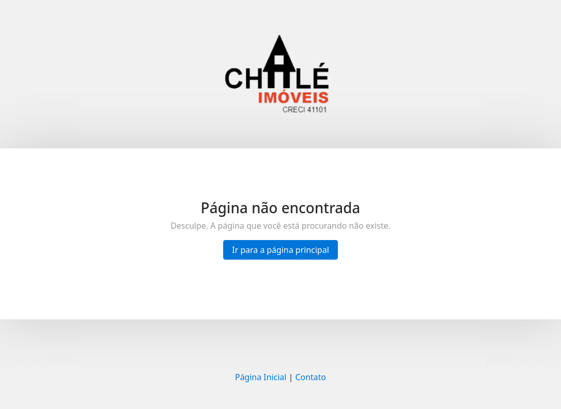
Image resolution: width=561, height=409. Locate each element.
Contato (310, 377)
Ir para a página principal (280, 249)
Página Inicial (260, 377)
